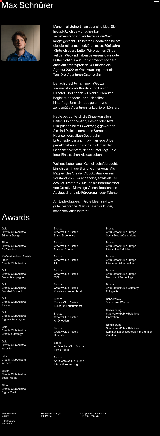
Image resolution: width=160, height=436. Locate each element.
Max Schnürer (27, 6)
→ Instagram (8, 421)
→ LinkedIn (7, 424)
